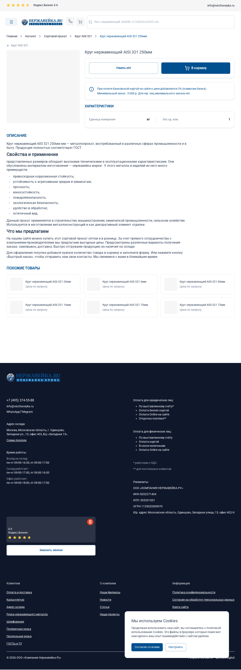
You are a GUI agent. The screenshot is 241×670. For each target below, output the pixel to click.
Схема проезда (16, 440)
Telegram (27, 411)
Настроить (175, 647)
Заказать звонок (51, 550)
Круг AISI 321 (17, 45)
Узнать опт (123, 68)
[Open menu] (11, 22)
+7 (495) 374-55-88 (20, 400)
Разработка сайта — (211, 658)
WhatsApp (13, 411)
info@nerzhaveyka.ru (220, 5)
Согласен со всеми (147, 647)
